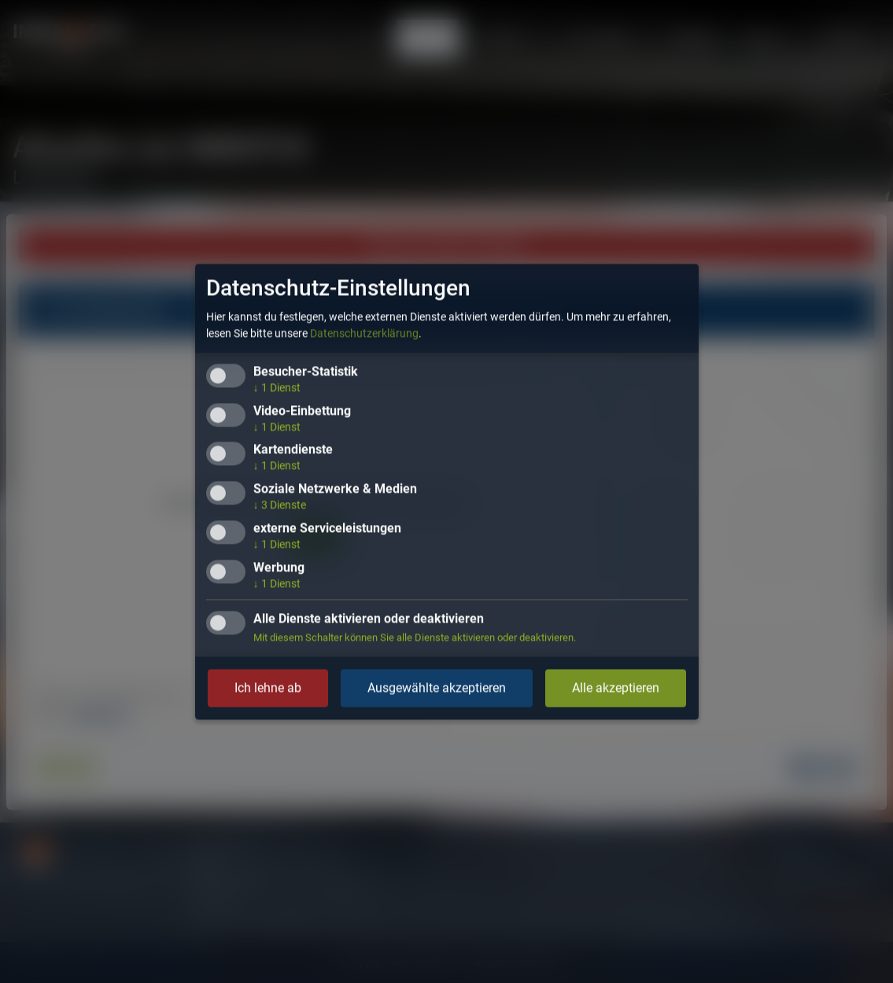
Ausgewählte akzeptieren (436, 687)
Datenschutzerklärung (364, 333)
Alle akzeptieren (615, 687)
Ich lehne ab (267, 687)
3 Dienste (279, 505)
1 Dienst (277, 387)
